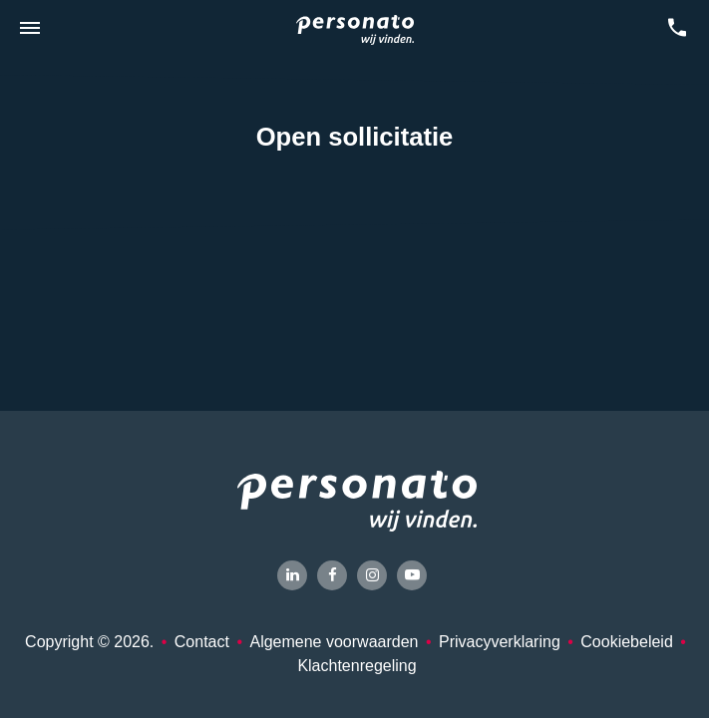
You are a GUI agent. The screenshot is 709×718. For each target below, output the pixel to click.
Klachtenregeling (356, 665)
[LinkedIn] (292, 575)
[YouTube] (412, 575)
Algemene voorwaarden (333, 641)
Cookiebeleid (626, 641)
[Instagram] (372, 575)
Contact (202, 641)
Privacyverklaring (499, 641)
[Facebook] (332, 575)
